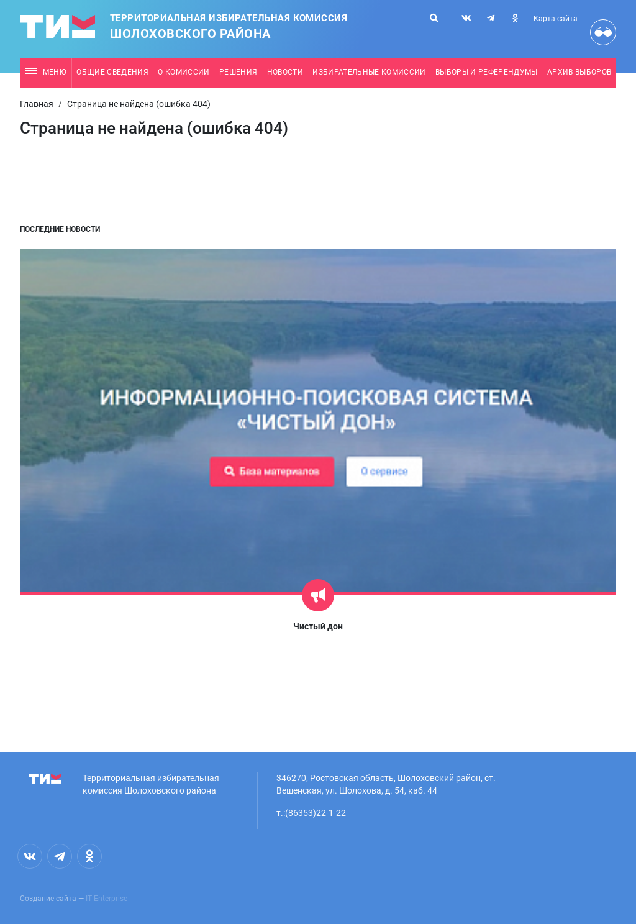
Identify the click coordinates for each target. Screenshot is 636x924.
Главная (36, 104)
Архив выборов (579, 72)
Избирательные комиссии (368, 72)
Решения (238, 72)
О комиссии (183, 72)
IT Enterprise (106, 898)
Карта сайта (556, 18)
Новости (285, 72)
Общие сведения (112, 72)
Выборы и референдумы (486, 72)
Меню (45, 72)
